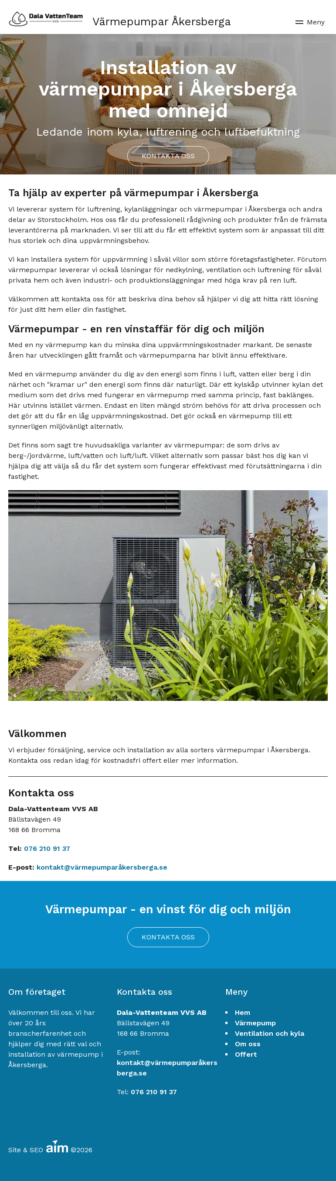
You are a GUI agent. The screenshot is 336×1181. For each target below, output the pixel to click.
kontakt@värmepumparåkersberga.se (102, 867)
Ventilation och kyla (269, 1033)
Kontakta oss (168, 156)
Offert (246, 1054)
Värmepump (255, 1023)
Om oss (248, 1044)
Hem (242, 1012)
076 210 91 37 (47, 848)
